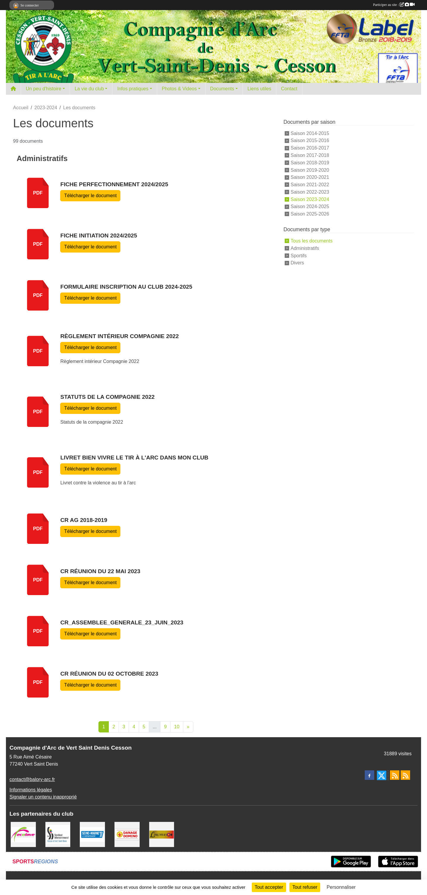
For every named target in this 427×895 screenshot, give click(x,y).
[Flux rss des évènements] (405, 775)
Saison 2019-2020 (310, 169)
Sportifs (299, 255)
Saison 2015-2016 (310, 140)
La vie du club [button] (89, 88)
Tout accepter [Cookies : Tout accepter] (269, 887)
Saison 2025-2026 (310, 213)
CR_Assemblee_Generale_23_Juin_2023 (121, 622)
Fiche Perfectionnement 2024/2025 (114, 184)
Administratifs (305, 248)
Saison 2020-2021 (310, 177)
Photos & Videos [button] (179, 88)
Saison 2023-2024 (310, 199)
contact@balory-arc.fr (32, 779)
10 (176, 726)
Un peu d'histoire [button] (43, 88)
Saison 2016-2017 (310, 147)
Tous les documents (311, 240)
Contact (289, 88)
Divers (297, 262)
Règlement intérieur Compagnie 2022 (119, 336)
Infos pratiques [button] (132, 88)
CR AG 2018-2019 (83, 520)
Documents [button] (222, 88)
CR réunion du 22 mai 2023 (100, 571)
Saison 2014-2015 (310, 133)
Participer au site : (394, 5)
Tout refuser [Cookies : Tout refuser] (304, 887)
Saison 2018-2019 (310, 162)
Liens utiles (259, 88)
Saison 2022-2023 (310, 192)
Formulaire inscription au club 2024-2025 (126, 287)
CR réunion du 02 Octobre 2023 (109, 674)
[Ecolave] (23, 834)
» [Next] (188, 726)
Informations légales (30, 789)
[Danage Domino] (127, 834)
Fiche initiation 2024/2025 (98, 235)
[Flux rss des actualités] (394, 775)
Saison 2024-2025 (310, 206)
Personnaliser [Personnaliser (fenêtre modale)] (341, 887)
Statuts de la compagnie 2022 (107, 397)
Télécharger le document (90, 195)
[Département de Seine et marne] (92, 834)
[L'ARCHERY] (161, 834)
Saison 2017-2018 (310, 155)
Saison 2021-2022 (310, 184)
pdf (38, 192)
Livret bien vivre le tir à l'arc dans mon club (134, 457)
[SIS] (58, 834)
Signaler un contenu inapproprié (43, 796)
